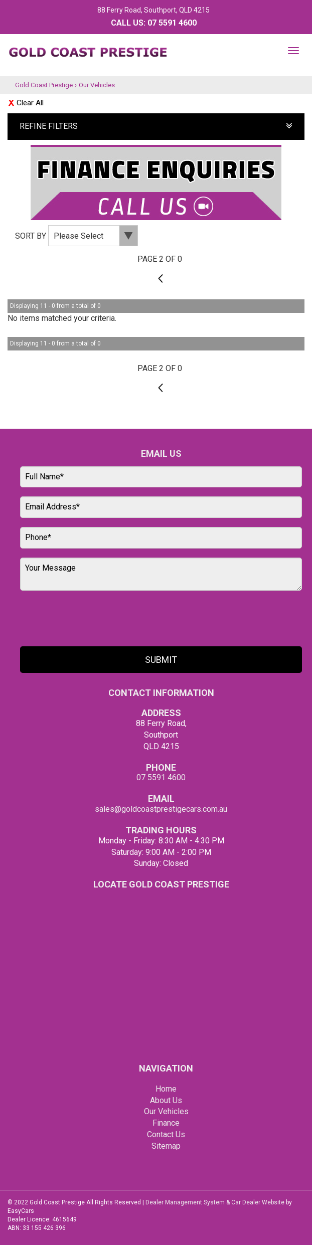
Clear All (30, 102)
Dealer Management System (185, 1202)
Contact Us (166, 1134)
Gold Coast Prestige (44, 85)
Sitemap (166, 1146)
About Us (166, 1100)
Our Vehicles (97, 85)
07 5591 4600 (172, 23)
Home (166, 1089)
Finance (166, 1123)
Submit (161, 659)
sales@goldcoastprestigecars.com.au (161, 809)
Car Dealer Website (257, 1202)
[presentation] (96, 619)
